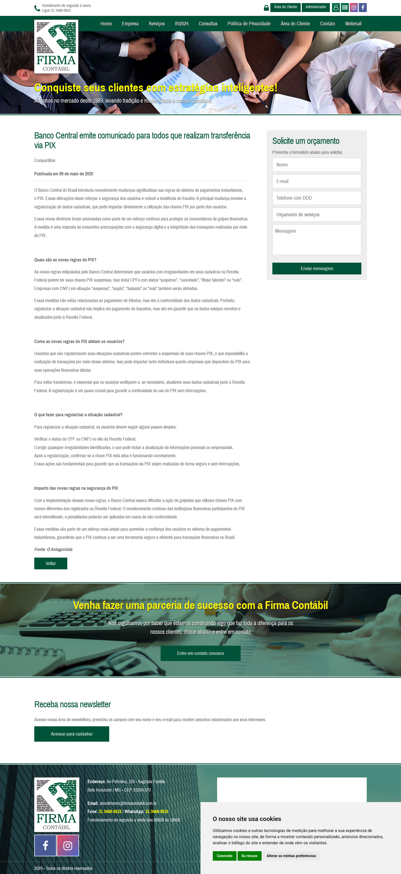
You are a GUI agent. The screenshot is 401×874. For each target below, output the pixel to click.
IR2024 (181, 23)
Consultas (208, 23)
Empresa (130, 23)
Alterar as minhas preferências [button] (291, 856)
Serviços (157, 23)
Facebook (362, 7)
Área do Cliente (285, 7)
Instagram (353, 7)
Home (106, 23)
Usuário (335, 7)
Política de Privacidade (249, 23)
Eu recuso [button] (250, 856)
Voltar (51, 563)
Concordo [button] (224, 856)
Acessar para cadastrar (72, 734)
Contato (327, 23)
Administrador (316, 7)
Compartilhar (44, 160)
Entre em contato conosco (200, 653)
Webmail (353, 23)
